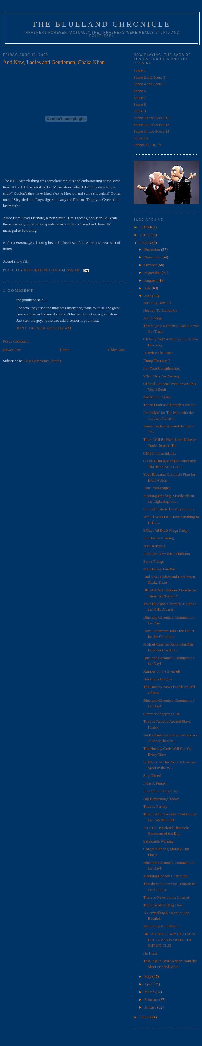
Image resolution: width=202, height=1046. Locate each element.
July (148, 288)
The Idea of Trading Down (163, 905)
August (150, 280)
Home (65, 350)
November (153, 257)
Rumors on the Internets (161, 671)
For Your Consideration (161, 368)
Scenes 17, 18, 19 (147, 145)
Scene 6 (140, 91)
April (149, 984)
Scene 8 (140, 104)
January (150, 1007)
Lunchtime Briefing (158, 538)
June (148, 296)
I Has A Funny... (155, 783)
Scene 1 (140, 70)
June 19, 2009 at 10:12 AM (44, 328)
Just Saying (152, 318)
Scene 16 (141, 138)
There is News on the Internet (166, 897)
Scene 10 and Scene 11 (151, 118)
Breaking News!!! (157, 302)
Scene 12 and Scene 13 (151, 124)
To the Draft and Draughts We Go (169, 405)
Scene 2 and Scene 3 (149, 77)
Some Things (153, 561)
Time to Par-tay (155, 806)
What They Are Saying (161, 376)
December (152, 249)
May (148, 976)
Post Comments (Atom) (42, 361)
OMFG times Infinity (159, 453)
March (149, 992)
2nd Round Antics (157, 397)
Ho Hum (150, 953)
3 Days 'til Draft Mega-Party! (166, 530)
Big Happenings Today (161, 798)
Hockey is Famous (157, 679)
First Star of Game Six (160, 791)
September (153, 272)
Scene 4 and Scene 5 (149, 84)
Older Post (116, 350)
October (151, 265)
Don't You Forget (156, 488)
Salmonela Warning (158, 841)
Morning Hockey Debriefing (165, 876)
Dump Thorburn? (156, 360)
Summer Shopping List (161, 713)
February (151, 999)
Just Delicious (154, 546)
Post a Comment (16, 341)
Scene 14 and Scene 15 (151, 131)
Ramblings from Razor (161, 926)
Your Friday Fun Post (159, 569)
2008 (144, 1017)
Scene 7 (140, 97)
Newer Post (12, 350)
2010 (144, 235)
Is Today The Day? (158, 353)
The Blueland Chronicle (101, 24)
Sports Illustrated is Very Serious (168, 509)
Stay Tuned (152, 775)
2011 (144, 227)
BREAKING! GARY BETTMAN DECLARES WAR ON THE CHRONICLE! (169, 940)
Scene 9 (140, 111)
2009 (144, 242)
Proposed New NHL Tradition (166, 553)
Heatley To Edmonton (160, 310)
